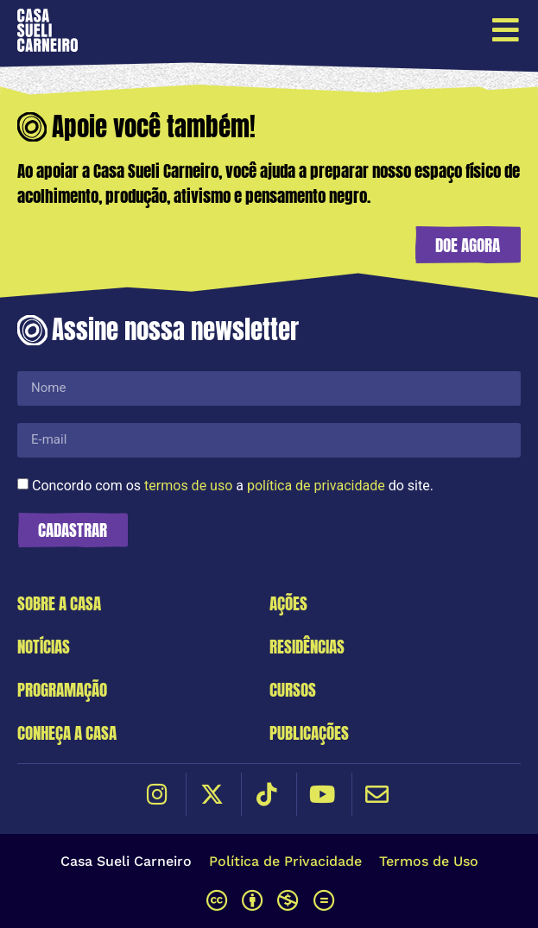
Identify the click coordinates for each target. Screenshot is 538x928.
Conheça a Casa (67, 732)
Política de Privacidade (285, 861)
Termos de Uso (428, 861)
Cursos (292, 689)
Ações (288, 603)
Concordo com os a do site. (233, 485)
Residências (307, 646)
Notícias (43, 646)
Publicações (309, 732)
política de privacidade (316, 485)
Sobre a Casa (59, 603)
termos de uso (188, 485)
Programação (62, 689)
